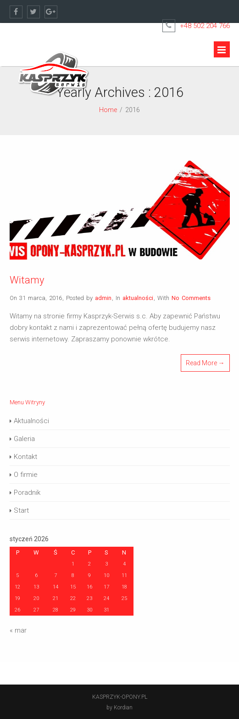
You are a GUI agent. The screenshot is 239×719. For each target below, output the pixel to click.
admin (103, 297)
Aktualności (31, 421)
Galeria (24, 439)
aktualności (137, 297)
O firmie (26, 474)
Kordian (123, 707)
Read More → (205, 363)
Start (21, 510)
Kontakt (25, 457)
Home (108, 109)
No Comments (191, 297)
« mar (18, 630)
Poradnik (27, 492)
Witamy (27, 280)
